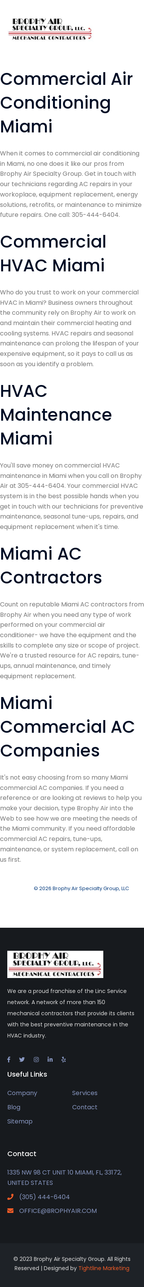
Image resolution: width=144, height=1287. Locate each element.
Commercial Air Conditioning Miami (66, 103)
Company (22, 1093)
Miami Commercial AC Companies (67, 727)
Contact (85, 1107)
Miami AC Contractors (51, 565)
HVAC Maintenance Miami (56, 415)
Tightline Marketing (103, 1268)
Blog (13, 1107)
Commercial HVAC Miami (53, 253)
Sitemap (20, 1121)
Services (85, 1093)
